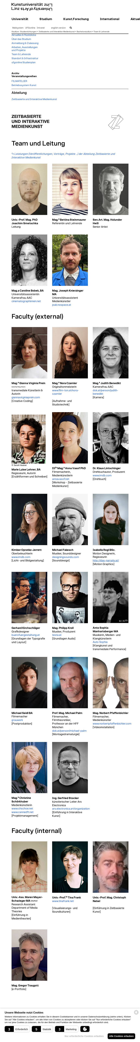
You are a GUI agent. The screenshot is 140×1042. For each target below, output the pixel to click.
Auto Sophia (100, 642)
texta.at (56, 635)
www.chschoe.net (22, 808)
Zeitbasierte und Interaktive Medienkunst (57, 32)
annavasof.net (60, 479)
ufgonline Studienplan (24, 62)
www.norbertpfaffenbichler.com (112, 723)
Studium (15, 32)
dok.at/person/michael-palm (69, 731)
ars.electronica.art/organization (71, 808)
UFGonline (30, 28)
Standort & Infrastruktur (25, 58)
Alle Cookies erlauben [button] (121, 1036)
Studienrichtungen (28, 32)
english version (58, 28)
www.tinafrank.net (63, 901)
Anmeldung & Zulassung (25, 43)
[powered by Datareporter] (136, 1014)
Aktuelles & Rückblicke (24, 35)
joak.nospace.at (61, 305)
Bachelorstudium (84, 32)
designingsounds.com (65, 557)
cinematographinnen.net (26, 301)
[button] (17, 1029)
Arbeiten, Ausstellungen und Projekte (25, 48)
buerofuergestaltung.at (26, 635)
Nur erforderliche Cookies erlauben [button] (82, 1036)
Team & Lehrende (101, 32)
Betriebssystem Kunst (24, 85)
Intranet (41, 28)
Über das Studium (21, 39)
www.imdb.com (102, 475)
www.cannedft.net (22, 812)
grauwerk (17, 720)
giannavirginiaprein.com (26, 397)
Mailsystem (18, 28)
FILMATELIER (19, 81)
